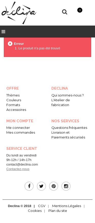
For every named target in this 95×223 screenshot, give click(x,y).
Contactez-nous (17, 169)
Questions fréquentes (69, 128)
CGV (41, 206)
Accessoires (16, 110)
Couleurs (13, 100)
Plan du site (57, 211)
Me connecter (18, 128)
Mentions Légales (66, 206)
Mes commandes (20, 132)
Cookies (35, 211)
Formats (13, 105)
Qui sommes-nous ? (67, 95)
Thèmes (13, 95)
